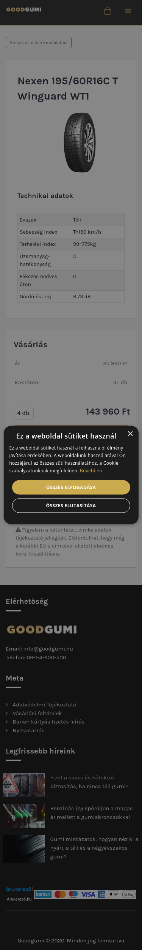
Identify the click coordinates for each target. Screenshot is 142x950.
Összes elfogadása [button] (71, 487)
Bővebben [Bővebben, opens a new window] (91, 470)
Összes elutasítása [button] (71, 505)
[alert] (71, 475)
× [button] (130, 434)
